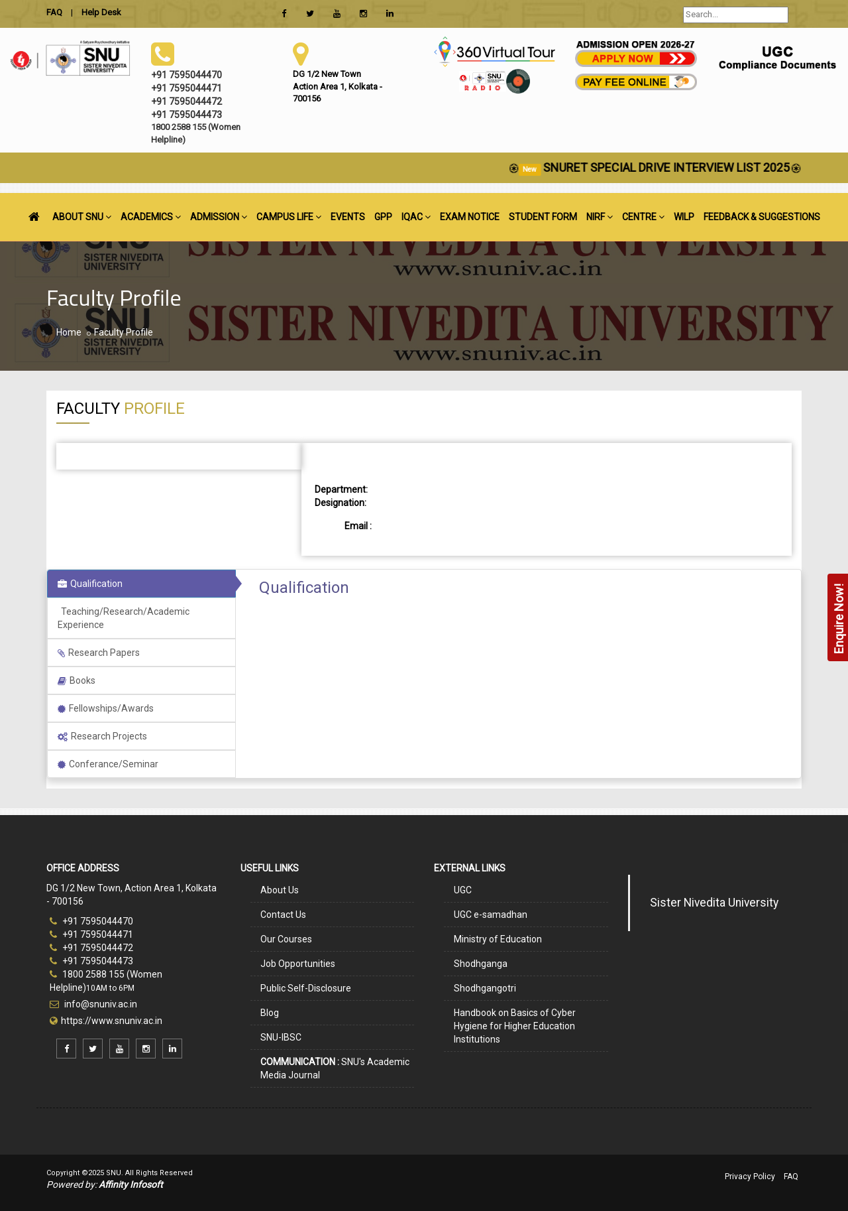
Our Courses (286, 939)
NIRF (599, 217)
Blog (269, 1012)
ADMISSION (218, 217)
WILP (684, 217)
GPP (383, 217)
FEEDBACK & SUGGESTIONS (762, 217)
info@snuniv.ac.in (99, 1004)
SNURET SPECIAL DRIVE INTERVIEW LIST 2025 (678, 167)
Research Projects (102, 736)
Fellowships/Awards (106, 708)
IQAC (416, 217)
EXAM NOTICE (470, 217)
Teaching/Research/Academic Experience (123, 618)
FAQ (791, 1176)
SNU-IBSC (280, 1037)
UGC (463, 890)
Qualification (90, 583)
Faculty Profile (123, 332)
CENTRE (643, 217)
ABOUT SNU (81, 217)
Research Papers (99, 652)
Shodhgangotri (485, 988)
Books (76, 680)
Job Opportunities (297, 963)
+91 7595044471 (91, 934)
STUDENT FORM (543, 217)
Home (68, 332)
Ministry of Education (498, 939)
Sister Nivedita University (714, 902)
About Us (279, 890)
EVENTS (348, 217)
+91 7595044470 (91, 921)
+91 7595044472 (91, 947)
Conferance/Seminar (108, 764)
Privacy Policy (750, 1176)
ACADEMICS (151, 217)
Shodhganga (480, 963)
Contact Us (283, 914)
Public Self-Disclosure (305, 988)
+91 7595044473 (91, 961)
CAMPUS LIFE (288, 217)
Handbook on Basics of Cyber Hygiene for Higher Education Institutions (515, 1026)
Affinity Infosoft (131, 1184)
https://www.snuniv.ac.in (111, 1020)
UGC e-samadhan (490, 914)
